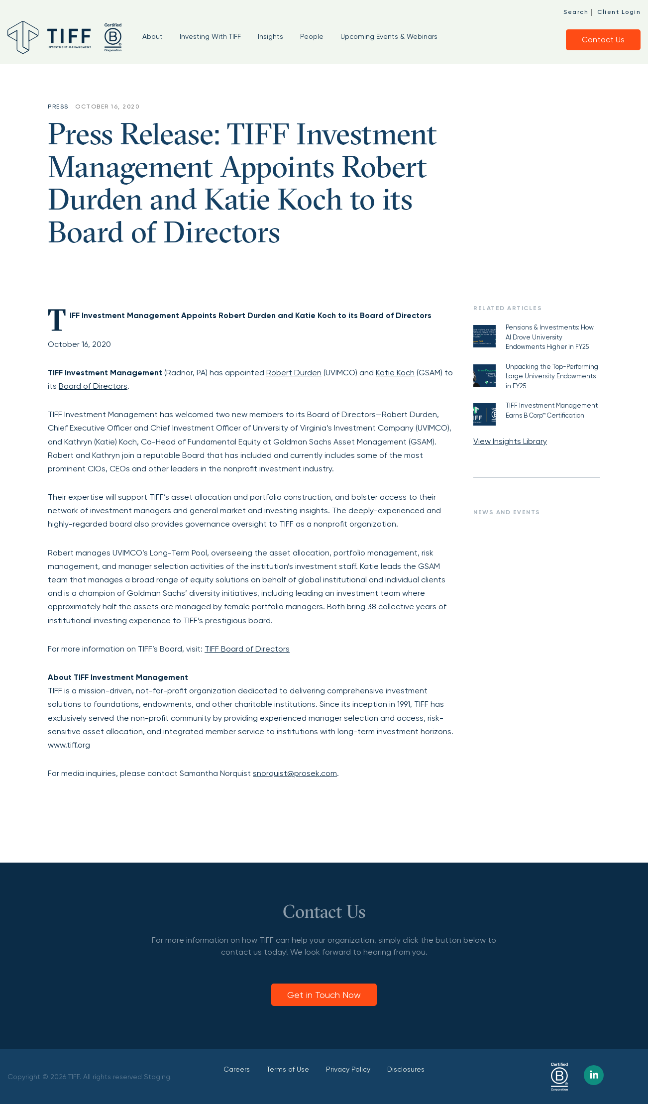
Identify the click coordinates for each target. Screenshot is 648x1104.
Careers (236, 1069)
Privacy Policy (348, 1069)
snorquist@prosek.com (295, 773)
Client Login (619, 11)
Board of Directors (93, 386)
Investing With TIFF (210, 36)
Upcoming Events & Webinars (388, 36)
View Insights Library (510, 441)
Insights (270, 36)
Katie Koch (395, 372)
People (312, 36)
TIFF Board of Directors (247, 649)
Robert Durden (294, 372)
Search (575, 11)
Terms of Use (288, 1069)
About (152, 36)
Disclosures (406, 1069)
